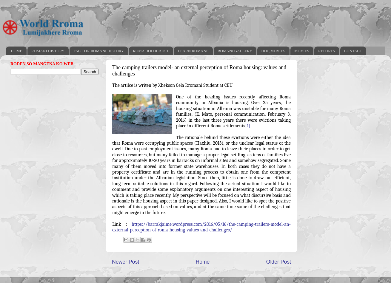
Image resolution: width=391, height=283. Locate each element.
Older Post (278, 262)
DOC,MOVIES (273, 51)
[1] (247, 126)
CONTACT (353, 51)
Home (202, 262)
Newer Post (125, 262)
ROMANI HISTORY (47, 51)
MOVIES (301, 51)
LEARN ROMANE (193, 51)
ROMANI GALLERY (235, 51)
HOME (16, 51)
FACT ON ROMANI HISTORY (98, 51)
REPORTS (326, 51)
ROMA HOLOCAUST (151, 51)
